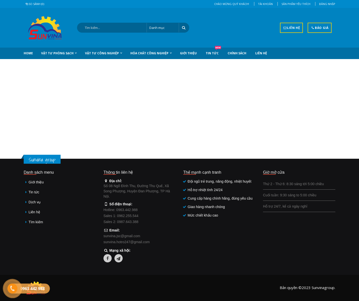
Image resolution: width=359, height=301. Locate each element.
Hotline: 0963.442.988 (120, 210)
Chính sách (237, 53)
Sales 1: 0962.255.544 (120, 216)
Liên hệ (261, 53)
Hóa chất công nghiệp (149, 53)
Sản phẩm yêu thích (295, 4)
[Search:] (112, 27)
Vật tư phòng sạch (57, 53)
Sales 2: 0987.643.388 (120, 222)
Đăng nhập (327, 4)
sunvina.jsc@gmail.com (121, 236)
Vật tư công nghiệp (102, 53)
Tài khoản (265, 4)
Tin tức (213, 51)
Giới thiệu (188, 53)
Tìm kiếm (36, 222)
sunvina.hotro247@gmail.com (126, 242)
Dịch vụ (35, 202)
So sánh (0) (34, 4)
